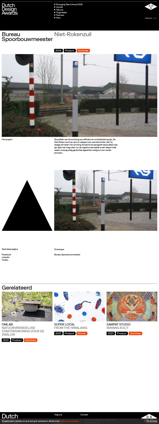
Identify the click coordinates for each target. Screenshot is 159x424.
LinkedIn (6, 257)
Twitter (5, 260)
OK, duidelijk (151, 421)
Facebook (6, 255)
